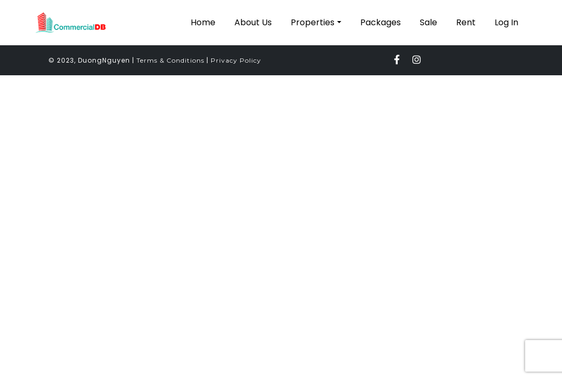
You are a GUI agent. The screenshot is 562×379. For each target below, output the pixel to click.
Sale (428, 22)
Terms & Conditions (170, 60)
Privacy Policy (236, 60)
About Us (253, 22)
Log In (506, 22)
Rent (466, 22)
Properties (312, 22)
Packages (380, 22)
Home (203, 22)
